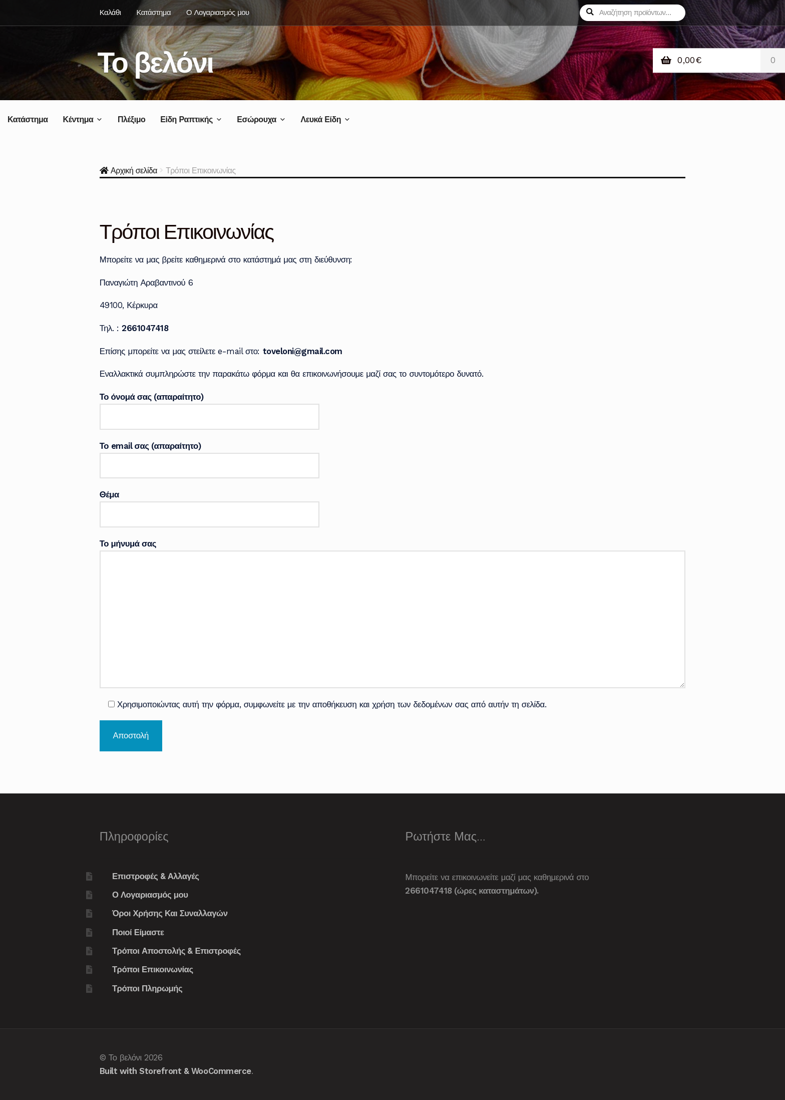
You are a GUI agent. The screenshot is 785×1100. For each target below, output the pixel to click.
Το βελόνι (155, 62)
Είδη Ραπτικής (186, 119)
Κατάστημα (153, 12)
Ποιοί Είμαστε (138, 932)
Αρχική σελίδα (134, 170)
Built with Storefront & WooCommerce (175, 1071)
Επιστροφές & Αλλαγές (155, 876)
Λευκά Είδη (320, 119)
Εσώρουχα (256, 119)
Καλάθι (110, 12)
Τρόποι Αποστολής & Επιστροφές (176, 951)
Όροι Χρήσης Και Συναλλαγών (170, 913)
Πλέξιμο (131, 119)
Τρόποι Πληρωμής (147, 988)
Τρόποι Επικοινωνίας (152, 969)
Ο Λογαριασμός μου (217, 12)
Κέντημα (78, 119)
